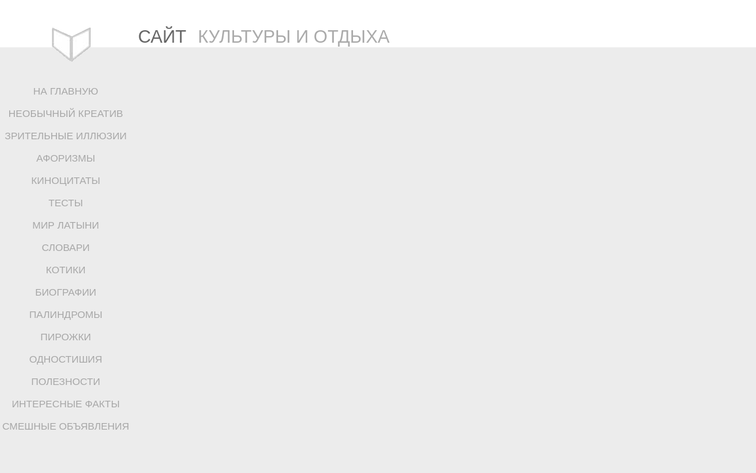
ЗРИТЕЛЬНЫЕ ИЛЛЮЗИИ (66, 135)
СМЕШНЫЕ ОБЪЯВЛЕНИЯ (66, 426)
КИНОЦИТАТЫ (65, 180)
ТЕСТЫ (66, 202)
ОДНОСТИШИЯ (65, 359)
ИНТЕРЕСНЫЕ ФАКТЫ (66, 403)
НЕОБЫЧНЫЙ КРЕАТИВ (66, 113)
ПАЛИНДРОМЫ (65, 314)
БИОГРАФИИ (65, 292)
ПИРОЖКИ (66, 336)
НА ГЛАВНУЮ (66, 91)
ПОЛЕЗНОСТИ (66, 381)
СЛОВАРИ (65, 247)
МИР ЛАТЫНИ (65, 225)
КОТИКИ (65, 269)
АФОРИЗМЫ (65, 158)
